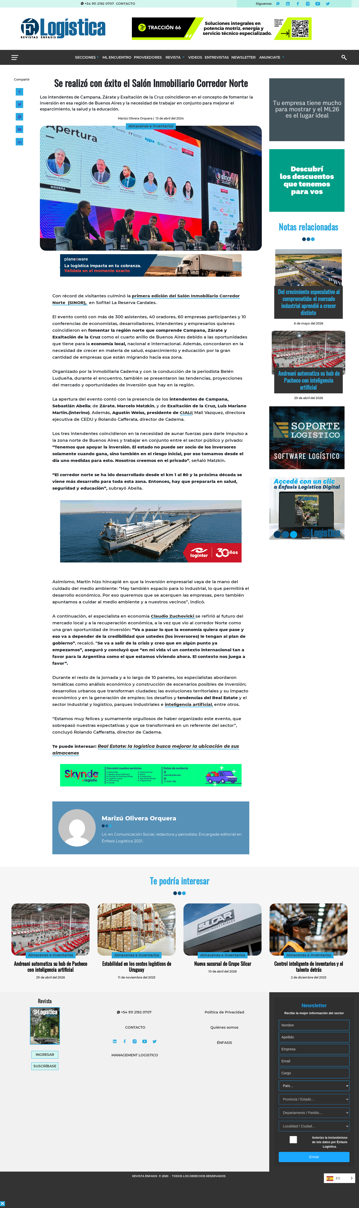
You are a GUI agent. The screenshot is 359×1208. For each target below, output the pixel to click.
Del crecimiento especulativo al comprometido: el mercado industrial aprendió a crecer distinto (309, 302)
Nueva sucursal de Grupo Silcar (222, 963)
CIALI (186, 412)
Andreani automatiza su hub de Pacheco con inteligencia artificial (309, 380)
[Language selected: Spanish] (339, 1178)
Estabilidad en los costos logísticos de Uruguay (136, 966)
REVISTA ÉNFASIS (145, 1176)
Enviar (314, 1157)
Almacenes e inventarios (50, 955)
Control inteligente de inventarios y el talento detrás (308, 966)
